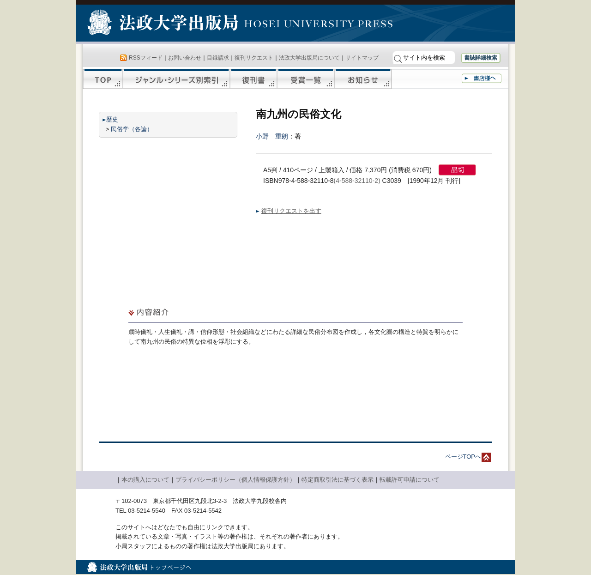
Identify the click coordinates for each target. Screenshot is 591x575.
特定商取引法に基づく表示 (338, 479)
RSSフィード (146, 57)
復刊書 (253, 79)
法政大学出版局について (309, 57)
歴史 (112, 119)
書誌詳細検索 (480, 57)
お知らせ (363, 79)
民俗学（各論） (132, 129)
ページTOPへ (463, 456)
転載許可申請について (410, 479)
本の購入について (145, 479)
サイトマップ (362, 57)
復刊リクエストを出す (291, 210)
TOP (103, 79)
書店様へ (481, 78)
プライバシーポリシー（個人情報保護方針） (235, 479)
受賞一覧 (305, 79)
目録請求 (218, 57)
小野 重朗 (272, 136)
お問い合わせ (184, 57)
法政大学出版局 (164, 24)
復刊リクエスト (254, 57)
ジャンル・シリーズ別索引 (176, 79)
